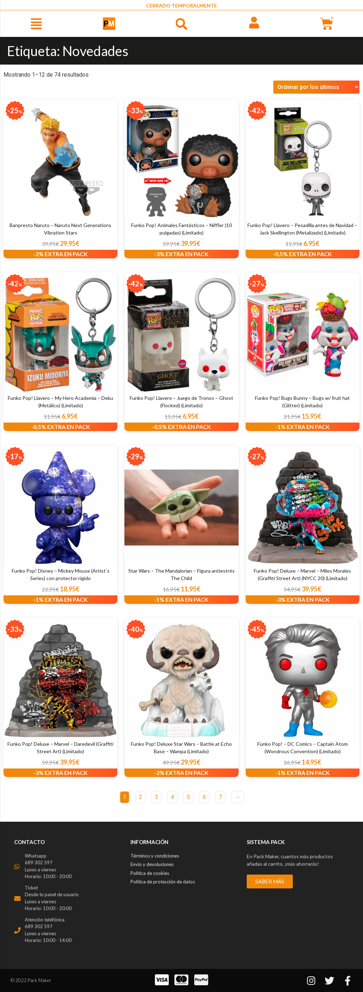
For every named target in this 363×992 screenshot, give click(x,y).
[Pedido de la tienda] (316, 87)
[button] (36, 23)
